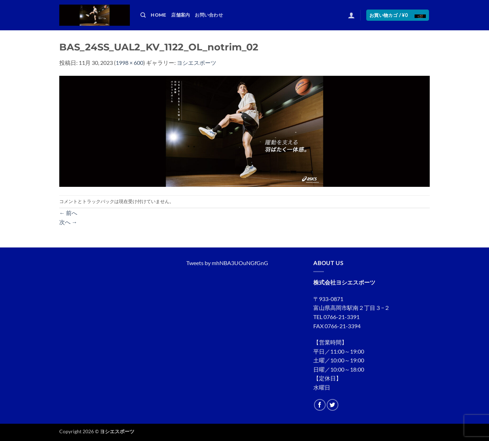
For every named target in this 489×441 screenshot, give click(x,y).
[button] (351, 15)
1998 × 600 (129, 62)
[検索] (143, 15)
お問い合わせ (209, 15)
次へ (68, 222)
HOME (158, 15)
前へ (68, 212)
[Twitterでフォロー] (332, 405)
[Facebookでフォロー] (320, 405)
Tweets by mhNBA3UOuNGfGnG (227, 262)
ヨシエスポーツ (196, 62)
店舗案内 (180, 15)
